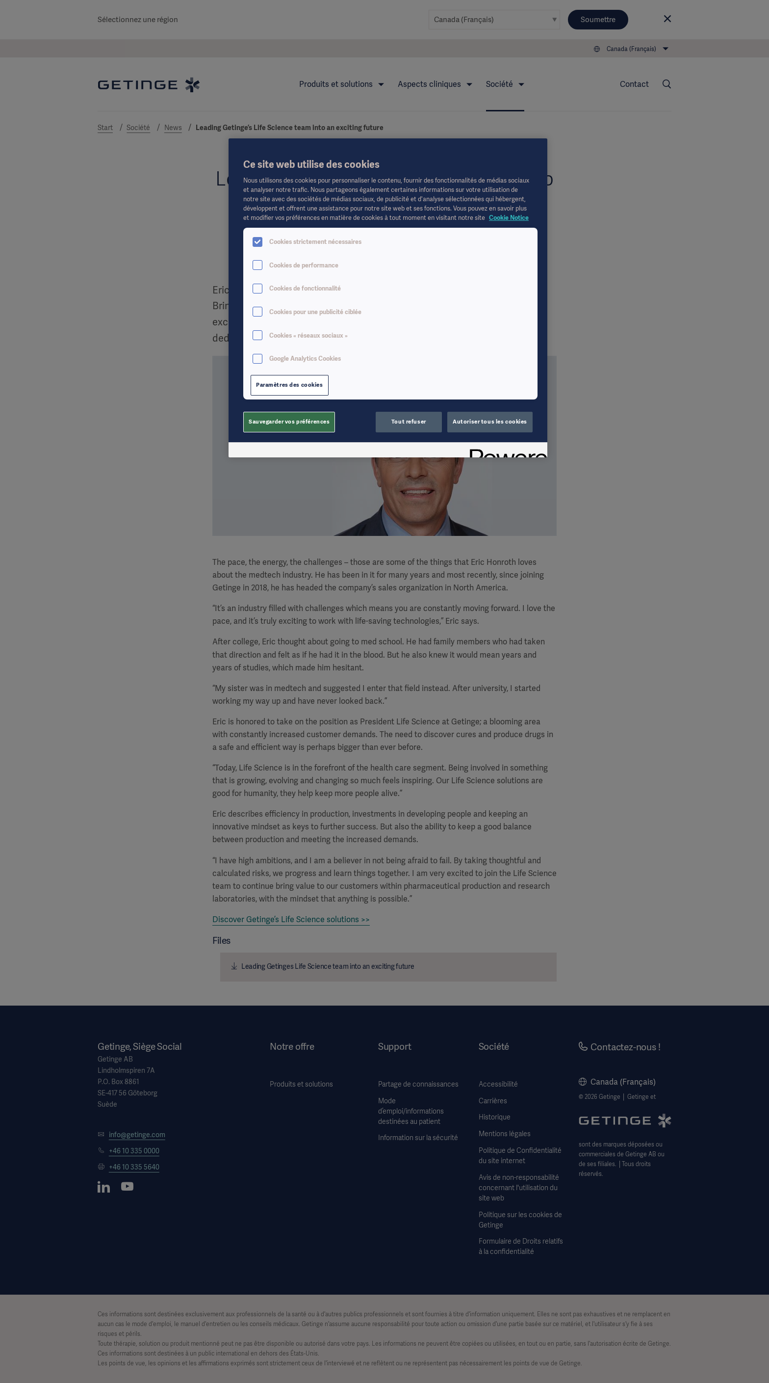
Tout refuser (408, 421)
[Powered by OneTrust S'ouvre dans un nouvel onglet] (505, 451)
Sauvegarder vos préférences (289, 421)
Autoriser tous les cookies (490, 421)
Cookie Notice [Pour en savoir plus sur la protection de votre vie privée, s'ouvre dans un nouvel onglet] (509, 217)
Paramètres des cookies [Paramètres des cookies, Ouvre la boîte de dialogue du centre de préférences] (289, 384)
